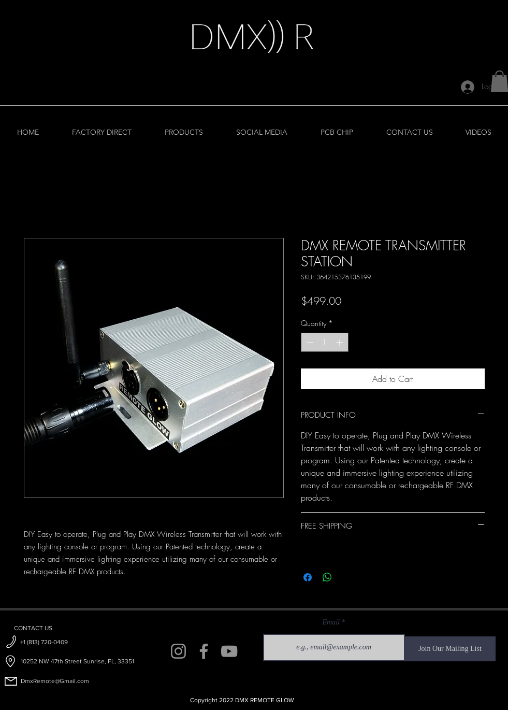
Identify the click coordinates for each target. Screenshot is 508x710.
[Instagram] (178, 651)
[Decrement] (308, 342)
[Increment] (340, 342)
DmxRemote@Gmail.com (55, 681)
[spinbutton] (324, 342)
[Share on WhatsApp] (327, 577)
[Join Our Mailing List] (450, 648)
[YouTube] (229, 651)
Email (331, 622)
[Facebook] (204, 651)
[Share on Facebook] (307, 577)
